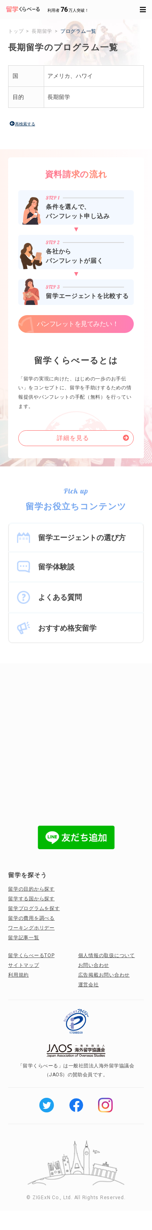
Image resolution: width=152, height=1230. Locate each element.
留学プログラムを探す (34, 908)
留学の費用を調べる (31, 918)
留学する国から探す (31, 899)
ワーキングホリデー (31, 928)
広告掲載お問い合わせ (104, 975)
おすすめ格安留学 (67, 628)
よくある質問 (60, 597)
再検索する (25, 124)
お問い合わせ (93, 965)
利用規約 (18, 975)
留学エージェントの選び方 (82, 537)
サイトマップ (23, 965)
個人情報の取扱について (106, 955)
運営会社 (88, 984)
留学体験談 (56, 566)
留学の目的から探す (31, 889)
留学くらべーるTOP (31, 955)
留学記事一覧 (23, 937)
